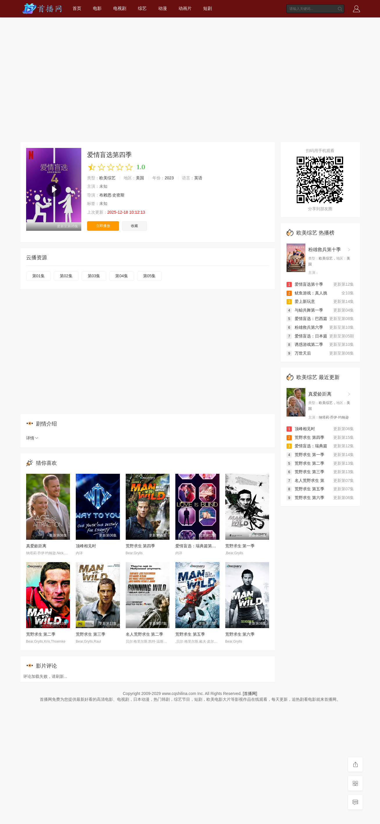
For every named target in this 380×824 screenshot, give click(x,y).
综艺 (142, 8)
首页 (77, 8)
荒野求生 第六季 (240, 634)
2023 (169, 178)
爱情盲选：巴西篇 (307, 318)
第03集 (94, 276)
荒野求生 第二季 (41, 634)
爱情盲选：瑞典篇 (307, 446)
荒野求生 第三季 (90, 634)
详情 (32, 438)
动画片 (185, 8)
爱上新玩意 (301, 301)
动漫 (162, 8)
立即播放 (103, 226)
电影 (97, 8)
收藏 (134, 226)
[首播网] (250, 693)
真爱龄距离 (36, 546)
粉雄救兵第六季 (305, 327)
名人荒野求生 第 (305, 480)
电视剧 (119, 8)
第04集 (121, 276)
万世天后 (299, 353)
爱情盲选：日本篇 (307, 336)
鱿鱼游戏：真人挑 (307, 293)
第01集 (38, 276)
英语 (198, 178)
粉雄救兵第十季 (324, 249)
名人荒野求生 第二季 (144, 634)
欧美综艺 (107, 178)
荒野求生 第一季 (240, 546)
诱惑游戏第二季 (305, 344)
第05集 (149, 276)
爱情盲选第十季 (305, 284)
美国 (140, 178)
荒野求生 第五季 (190, 634)
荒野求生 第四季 (140, 546)
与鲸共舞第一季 (305, 310)
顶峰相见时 (86, 546)
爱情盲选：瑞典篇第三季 (197, 546)
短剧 (207, 8)
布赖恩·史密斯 (112, 195)
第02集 (66, 276)
